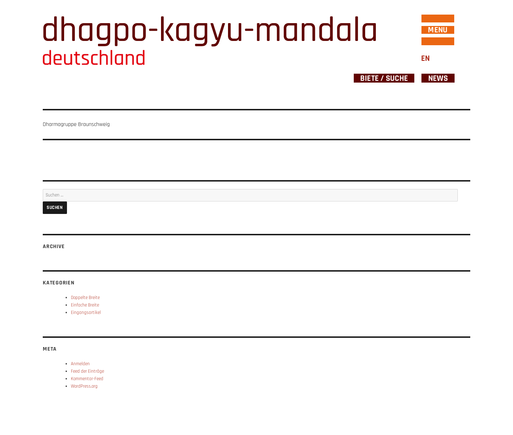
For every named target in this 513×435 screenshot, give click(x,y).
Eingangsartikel (86, 312)
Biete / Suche (384, 78)
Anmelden (80, 364)
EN (425, 58)
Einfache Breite (85, 305)
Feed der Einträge (87, 371)
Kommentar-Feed (87, 379)
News (438, 78)
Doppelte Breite (85, 297)
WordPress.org (84, 386)
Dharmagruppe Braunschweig (76, 124)
